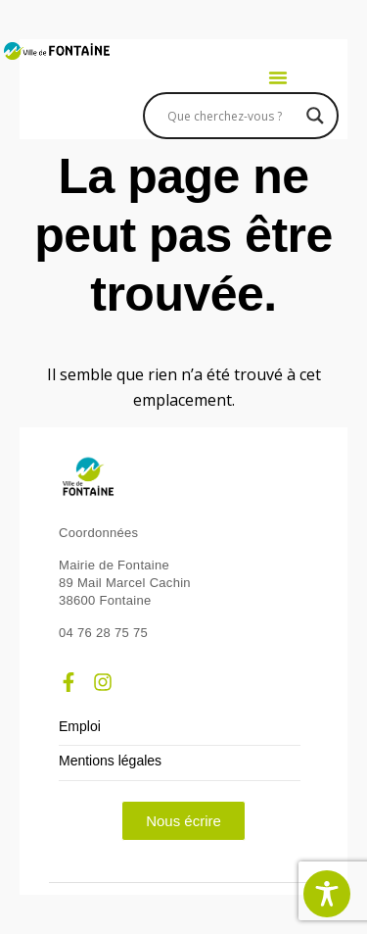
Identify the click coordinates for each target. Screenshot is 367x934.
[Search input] (232, 115)
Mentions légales (110, 761)
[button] (278, 77)
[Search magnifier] (315, 115)
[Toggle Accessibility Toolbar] (326, 893)
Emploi (80, 726)
